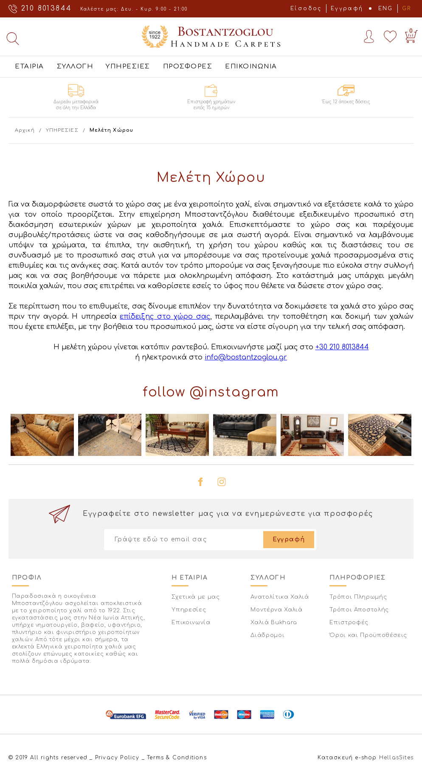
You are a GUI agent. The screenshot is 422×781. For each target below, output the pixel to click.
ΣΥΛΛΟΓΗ (75, 66)
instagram (221, 481)
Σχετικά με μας (195, 597)
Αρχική (25, 130)
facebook (200, 481)
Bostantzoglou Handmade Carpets (211, 36)
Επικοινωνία (191, 622)
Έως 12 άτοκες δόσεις (346, 101)
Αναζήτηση (12, 38)
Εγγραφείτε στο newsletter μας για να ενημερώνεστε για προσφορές (228, 514)
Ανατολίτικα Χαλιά (279, 597)
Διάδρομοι (267, 635)
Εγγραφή (347, 8)
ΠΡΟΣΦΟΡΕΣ (188, 66)
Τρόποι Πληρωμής (358, 597)
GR (406, 8)
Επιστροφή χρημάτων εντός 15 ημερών (211, 104)
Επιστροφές (349, 622)
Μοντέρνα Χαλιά (276, 610)
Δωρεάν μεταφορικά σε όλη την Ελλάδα (75, 104)
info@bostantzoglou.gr (246, 357)
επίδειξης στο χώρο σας (165, 316)
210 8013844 (46, 8)
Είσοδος (306, 8)
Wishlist (390, 36)
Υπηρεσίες (189, 610)
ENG (385, 8)
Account (369, 36)
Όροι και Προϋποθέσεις (368, 635)
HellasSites (396, 758)
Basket (409, 34)
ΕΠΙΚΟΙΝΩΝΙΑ (251, 66)
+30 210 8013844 (342, 347)
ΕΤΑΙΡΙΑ (29, 66)
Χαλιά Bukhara (273, 622)
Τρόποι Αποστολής (358, 610)
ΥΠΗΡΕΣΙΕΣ (128, 66)
